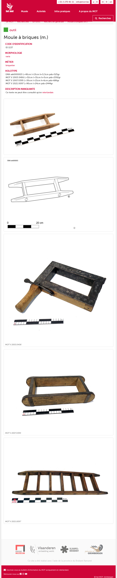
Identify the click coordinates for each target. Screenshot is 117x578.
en (111, 2)
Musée (24, 11)
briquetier (10, 65)
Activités (41, 11)
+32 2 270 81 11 (66, 2)
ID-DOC (36, 22)
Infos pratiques (62, 11)
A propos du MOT (88, 11)
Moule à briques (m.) (77, 22)
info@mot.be (82, 2)
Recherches (103, 18)
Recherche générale (54, 22)
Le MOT (10, 22)
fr (106, 2)
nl (103, 2)
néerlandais (47, 92)
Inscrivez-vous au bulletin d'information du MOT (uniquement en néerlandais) (36, 570)
